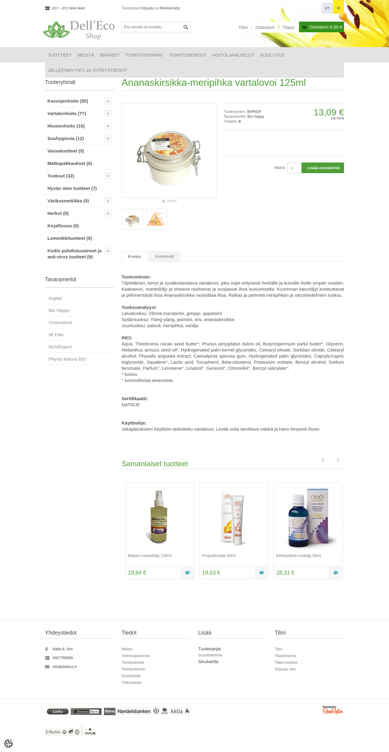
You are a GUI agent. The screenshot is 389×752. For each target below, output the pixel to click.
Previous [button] (117, 531)
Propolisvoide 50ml (219, 555)
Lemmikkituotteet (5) (69, 238)
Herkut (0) (58, 213)
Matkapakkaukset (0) (69, 163)
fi (338, 8)
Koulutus (272, 55)
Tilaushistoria (285, 656)
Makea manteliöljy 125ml (149, 555)
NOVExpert (60, 346)
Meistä (85, 55)
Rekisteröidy (170, 8)
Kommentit (164, 256)
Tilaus (288, 27)
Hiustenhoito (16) (66, 125)
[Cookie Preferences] (8, 743)
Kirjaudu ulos (285, 669)
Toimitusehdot (188, 55)
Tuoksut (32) (60, 175)
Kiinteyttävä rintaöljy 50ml (298, 555)
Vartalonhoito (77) (66, 113)
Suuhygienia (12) (65, 138)
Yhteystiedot (132, 682)
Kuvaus (134, 256)
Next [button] (349, 531)
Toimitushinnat (144, 55)
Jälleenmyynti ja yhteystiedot (87, 70)
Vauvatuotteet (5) (65, 150)
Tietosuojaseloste (136, 656)
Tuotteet (60, 55)
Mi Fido (56, 334)
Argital (55, 298)
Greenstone (60, 322)
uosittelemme (211, 655)
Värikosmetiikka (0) (68, 200)
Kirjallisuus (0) (63, 225)
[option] (159, 531)
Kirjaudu (147, 8)
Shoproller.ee (333, 711)
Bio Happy (255, 116)
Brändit (110, 55)
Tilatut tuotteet (286, 662)
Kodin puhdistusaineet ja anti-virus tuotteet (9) (74, 253)
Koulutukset (131, 676)
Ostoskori (325, 27)
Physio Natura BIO (67, 359)
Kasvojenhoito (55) (67, 100)
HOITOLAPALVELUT (233, 55)
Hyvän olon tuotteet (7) (72, 188)
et (327, 8)
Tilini (243, 27)
